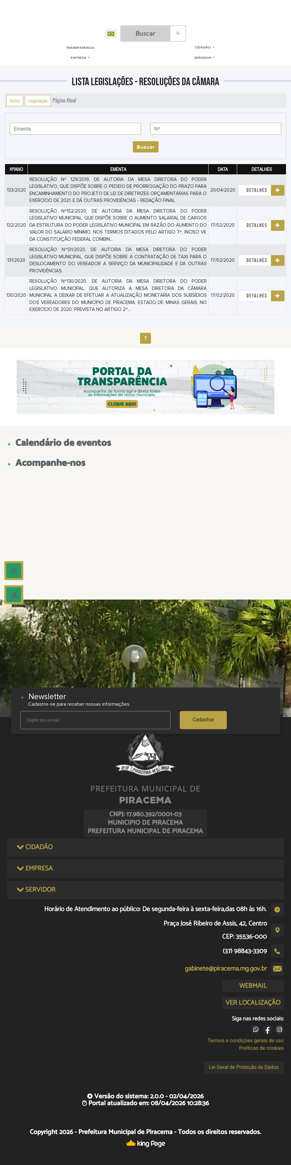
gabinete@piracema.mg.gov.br (226, 968)
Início (15, 100)
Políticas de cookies (261, 1048)
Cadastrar (204, 720)
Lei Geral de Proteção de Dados (244, 1067)
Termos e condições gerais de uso (246, 1041)
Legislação (38, 100)
